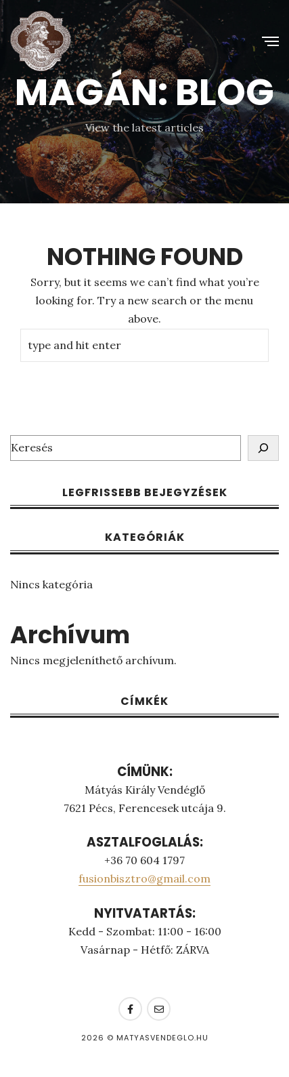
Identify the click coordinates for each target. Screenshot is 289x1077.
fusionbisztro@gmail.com (144, 878)
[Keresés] (263, 448)
